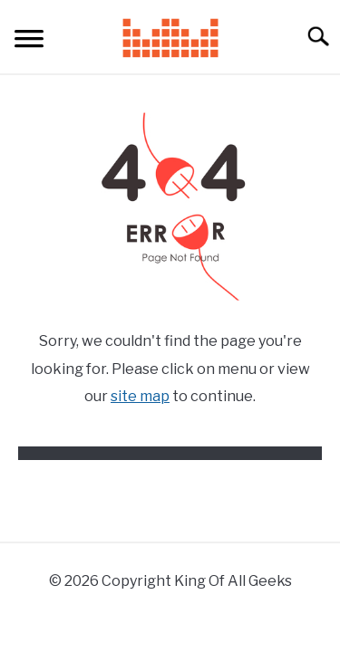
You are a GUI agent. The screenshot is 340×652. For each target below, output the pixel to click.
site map (140, 396)
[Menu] (29, 41)
